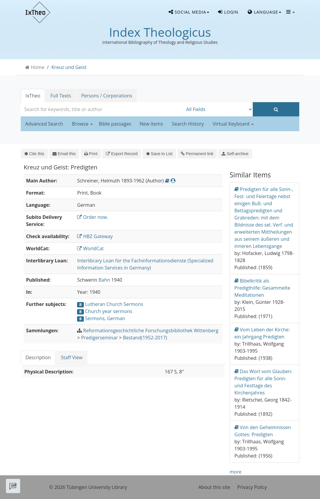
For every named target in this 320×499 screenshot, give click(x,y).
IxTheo (32, 95)
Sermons (133, 304)
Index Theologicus (160, 32)
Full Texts (60, 95)
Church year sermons (108, 311)
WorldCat (90, 248)
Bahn (104, 280)
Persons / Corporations (106, 95)
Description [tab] (38, 357)
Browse (82, 124)
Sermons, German (105, 318)
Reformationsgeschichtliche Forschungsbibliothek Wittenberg (150, 330)
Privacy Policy (252, 487)
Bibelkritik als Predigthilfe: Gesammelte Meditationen (262, 287)
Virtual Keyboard (233, 124)
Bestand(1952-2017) (145, 337)
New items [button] (151, 124)
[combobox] (102, 109)
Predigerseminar (99, 337)
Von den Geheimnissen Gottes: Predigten (262, 431)
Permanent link (197, 153)
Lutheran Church (103, 304)
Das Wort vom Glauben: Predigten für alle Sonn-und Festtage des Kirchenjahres (263, 382)
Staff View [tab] (71, 357)
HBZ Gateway (95, 236)
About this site (214, 487)
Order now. (92, 217)
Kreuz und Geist (69, 67)
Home (37, 67)
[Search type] (218, 109)
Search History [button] (188, 124)
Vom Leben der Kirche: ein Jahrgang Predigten (262, 333)
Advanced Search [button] (44, 124)
